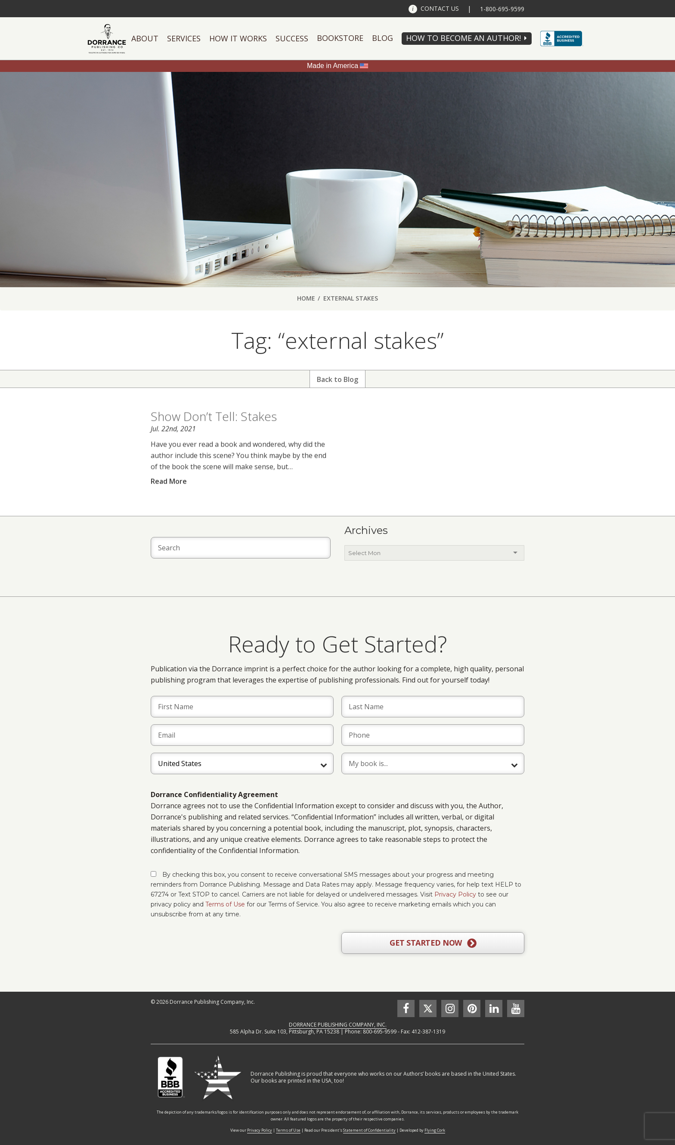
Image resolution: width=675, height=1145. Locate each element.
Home (306, 298)
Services (184, 38)
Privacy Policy (455, 894)
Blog (382, 38)
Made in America (332, 65)
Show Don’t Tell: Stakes (214, 431)
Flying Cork (434, 1130)
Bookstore (340, 38)
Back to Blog (337, 379)
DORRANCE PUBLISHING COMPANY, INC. (338, 1024)
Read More (169, 496)
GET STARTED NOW (433, 943)
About (144, 38)
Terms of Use (225, 904)
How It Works (238, 38)
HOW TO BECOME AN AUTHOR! (463, 38)
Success (292, 38)
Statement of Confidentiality (369, 1130)
